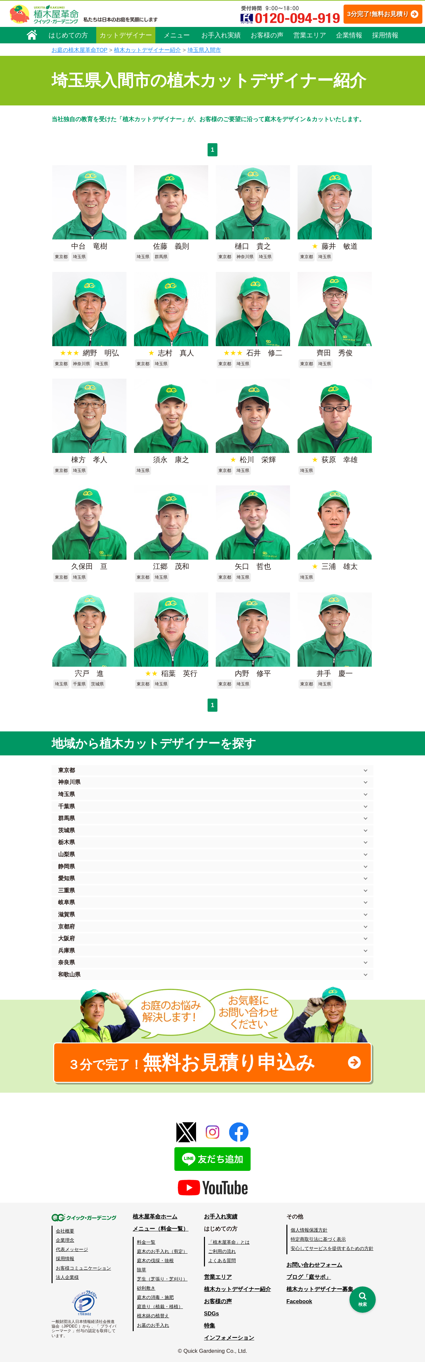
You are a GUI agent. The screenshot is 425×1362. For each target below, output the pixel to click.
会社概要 (65, 1231)
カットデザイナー (126, 35)
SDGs (211, 1313)
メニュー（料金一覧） (161, 1229)
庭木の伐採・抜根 (155, 1260)
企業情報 (349, 35)
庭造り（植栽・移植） (160, 1306)
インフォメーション (229, 1338)
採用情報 (385, 35)
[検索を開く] (362, 1299)
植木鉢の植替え (153, 1315)
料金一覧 (146, 1242)
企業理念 (65, 1240)
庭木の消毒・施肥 (155, 1297)
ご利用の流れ (222, 1251)
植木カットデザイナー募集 (319, 1289)
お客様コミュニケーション (83, 1268)
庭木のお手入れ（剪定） (162, 1251)
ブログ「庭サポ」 (308, 1277)
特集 (209, 1326)
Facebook (299, 1301)
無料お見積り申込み (191, 1062)
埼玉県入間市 (204, 50)
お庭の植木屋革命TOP (79, 50)
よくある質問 (222, 1260)
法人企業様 (67, 1277)
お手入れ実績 (221, 35)
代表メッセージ (72, 1249)
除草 (141, 1269)
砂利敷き (146, 1288)
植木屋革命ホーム (155, 1217)
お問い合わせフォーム (314, 1265)
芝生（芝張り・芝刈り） (162, 1279)
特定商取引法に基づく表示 (318, 1239)
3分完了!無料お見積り (371, 14)
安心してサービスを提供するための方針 (332, 1248)
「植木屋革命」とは (229, 1242)
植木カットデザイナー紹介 (147, 50)
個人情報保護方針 (309, 1230)
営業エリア (309, 35)
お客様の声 (267, 35)
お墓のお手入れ (153, 1325)
